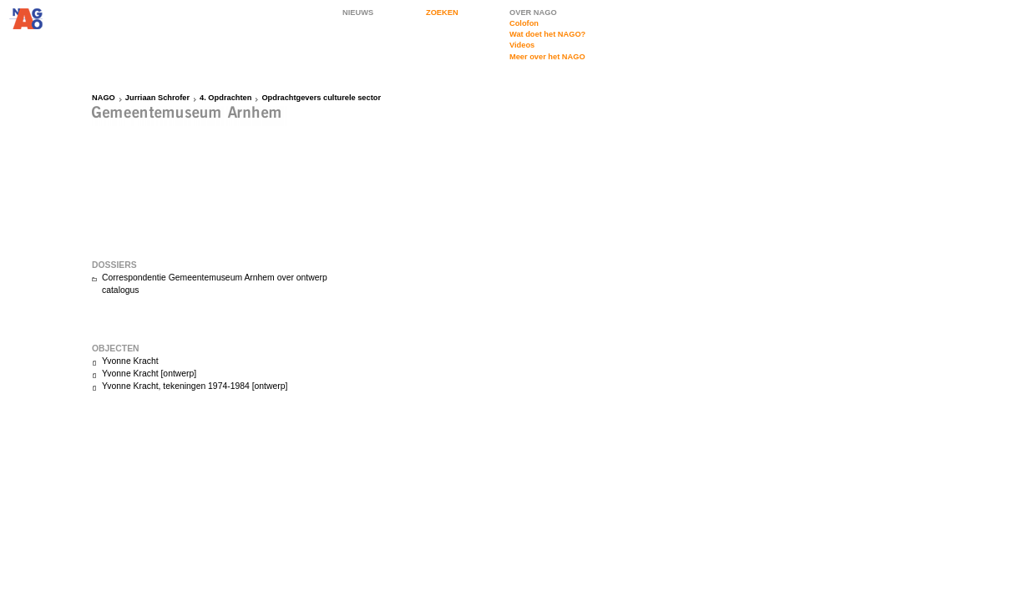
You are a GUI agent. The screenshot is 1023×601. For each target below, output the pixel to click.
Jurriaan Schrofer (157, 97)
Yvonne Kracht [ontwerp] (149, 373)
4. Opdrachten (225, 97)
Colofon (524, 23)
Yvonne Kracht (130, 361)
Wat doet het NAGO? (547, 34)
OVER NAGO (533, 12)
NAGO (103, 97)
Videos (521, 45)
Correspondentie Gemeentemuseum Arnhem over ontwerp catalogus (214, 284)
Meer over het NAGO (547, 57)
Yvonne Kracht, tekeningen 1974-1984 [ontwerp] (194, 386)
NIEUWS (357, 12)
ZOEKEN (442, 12)
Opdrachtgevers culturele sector (321, 97)
